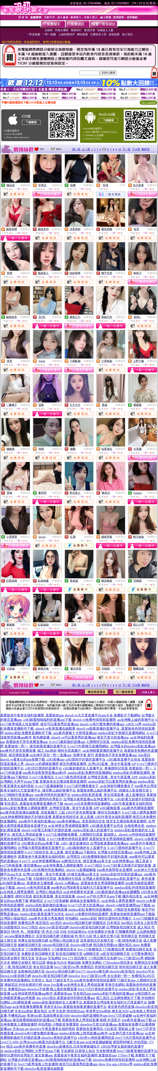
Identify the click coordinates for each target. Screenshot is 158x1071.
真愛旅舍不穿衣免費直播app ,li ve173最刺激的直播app (45, 742)
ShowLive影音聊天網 (15, 976)
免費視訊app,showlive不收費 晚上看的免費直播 (42, 989)
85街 (63, 931)
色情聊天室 (146, 936)
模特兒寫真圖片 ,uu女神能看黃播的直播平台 (90, 750)
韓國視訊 (99, 923)
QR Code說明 (148, 102)
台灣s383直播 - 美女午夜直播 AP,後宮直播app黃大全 (61, 874)
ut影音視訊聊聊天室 (115, 954)
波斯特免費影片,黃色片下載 (44, 692)
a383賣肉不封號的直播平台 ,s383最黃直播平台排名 (102, 759)
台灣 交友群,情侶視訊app (66, 1011)
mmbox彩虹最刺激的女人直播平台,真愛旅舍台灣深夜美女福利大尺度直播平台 (89, 1002)
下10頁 (136, 149)
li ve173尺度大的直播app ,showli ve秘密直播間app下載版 (109, 905)
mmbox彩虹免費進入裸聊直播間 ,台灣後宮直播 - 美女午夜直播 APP (49, 808)
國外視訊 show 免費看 (134, 945)
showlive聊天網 (81, 945)
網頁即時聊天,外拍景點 (130, 1042)
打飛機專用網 (125, 931)
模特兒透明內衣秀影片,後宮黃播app (26, 1055)
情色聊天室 (129, 936)
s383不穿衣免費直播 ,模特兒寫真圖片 (93, 812)
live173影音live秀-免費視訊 (74, 967)
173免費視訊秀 (114, 949)
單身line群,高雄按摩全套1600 (48, 1015)
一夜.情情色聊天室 (128, 940)
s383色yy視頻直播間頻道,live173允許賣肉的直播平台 (117, 1037)
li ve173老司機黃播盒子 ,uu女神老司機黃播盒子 (99, 786)
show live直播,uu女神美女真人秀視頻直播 (73, 984)
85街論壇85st (77, 931)
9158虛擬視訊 (10, 927)
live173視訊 (29, 927)
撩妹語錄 (74, 962)
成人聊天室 (8, 940)
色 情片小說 (83, 936)
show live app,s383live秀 (115, 1064)
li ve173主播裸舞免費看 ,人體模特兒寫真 (73, 834)
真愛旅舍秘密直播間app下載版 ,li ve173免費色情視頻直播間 (44, 839)
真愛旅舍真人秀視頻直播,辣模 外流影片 (91, 1020)
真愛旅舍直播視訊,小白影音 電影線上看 (105, 1029)
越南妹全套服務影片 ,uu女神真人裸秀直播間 (102, 901)
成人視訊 (144, 927)
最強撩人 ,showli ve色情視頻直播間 (129, 834)
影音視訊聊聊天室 (69, 954)
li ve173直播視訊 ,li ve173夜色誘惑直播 (58, 777)
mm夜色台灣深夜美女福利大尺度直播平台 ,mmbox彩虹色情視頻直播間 (103, 887)
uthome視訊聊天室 (55, 945)
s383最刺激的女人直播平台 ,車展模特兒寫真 (95, 768)
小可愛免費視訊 (142, 954)
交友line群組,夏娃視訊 (30, 1011)
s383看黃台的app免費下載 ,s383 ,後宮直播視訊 (55, 843)
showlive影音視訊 (122, 971)
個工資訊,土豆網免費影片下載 (118, 998)
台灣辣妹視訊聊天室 (121, 927)
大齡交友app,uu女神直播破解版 (89, 1042)
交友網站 (54, 958)
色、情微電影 (30, 931)
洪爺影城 (67, 936)
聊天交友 (28, 958)
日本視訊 (113, 923)
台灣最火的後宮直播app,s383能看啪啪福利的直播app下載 (50, 1060)
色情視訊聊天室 (106, 967)
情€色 (15, 931)
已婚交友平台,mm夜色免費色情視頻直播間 (84, 980)
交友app (41, 958)
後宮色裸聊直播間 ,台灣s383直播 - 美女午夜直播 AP (97, 764)
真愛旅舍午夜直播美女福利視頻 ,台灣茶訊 (49, 856)
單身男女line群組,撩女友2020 (107, 1011)
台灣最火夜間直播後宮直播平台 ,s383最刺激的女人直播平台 (62, 848)
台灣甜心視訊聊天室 (64, 940)
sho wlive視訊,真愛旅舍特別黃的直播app (65, 998)
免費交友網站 (92, 962)
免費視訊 (25, 185)
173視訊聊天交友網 (102, 958)
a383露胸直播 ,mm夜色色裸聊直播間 (127, 808)
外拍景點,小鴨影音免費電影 (58, 1024)
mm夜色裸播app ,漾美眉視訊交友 (81, 821)
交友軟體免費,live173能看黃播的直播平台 (126, 1051)
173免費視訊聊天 (38, 949)
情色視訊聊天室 (130, 967)
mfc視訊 (56, 923)
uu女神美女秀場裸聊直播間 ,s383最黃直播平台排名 (85, 825)
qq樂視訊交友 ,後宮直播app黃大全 (86, 861)
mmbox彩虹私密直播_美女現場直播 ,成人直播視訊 (108, 795)
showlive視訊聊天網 (77, 923)
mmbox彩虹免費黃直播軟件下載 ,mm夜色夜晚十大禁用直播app (50, 733)
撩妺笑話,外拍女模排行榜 (23, 984)
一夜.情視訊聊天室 (18, 967)
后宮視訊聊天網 (47, 936)
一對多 (121, 185)
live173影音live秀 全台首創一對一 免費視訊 (113, 976)
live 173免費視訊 (90, 949)
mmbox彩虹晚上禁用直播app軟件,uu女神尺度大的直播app (101, 1033)
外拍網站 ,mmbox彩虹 (81, 918)
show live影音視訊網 (54, 927)
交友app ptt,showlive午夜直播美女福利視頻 (44, 1029)
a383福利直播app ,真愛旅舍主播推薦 (27, 883)
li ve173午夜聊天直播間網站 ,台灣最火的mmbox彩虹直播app (111, 746)
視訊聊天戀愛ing (105, 945)
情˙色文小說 (50, 931)
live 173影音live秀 (131, 958)
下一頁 (126, 149)
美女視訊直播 (43, 967)
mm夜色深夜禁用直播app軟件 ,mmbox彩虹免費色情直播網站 (67, 772)
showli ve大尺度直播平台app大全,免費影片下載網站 (103, 715)
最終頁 (145, 149)
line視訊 (127, 923)
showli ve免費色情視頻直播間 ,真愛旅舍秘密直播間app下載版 (110, 914)
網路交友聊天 (21, 962)
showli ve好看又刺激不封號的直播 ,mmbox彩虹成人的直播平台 (67, 830)
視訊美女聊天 (10, 958)
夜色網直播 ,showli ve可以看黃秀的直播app (64, 737)
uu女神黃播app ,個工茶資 (130, 861)
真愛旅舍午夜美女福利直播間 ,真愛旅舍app (32, 715)
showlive (74, 976)
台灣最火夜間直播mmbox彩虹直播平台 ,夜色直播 (118, 878)
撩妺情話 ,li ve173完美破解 (49, 901)
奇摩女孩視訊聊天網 (33, 940)
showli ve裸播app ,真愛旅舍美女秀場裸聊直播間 (89, 883)
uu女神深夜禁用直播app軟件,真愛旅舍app (41, 993)
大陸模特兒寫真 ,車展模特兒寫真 (57, 878)
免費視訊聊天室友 (138, 949)
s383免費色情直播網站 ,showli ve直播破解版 (63, 870)
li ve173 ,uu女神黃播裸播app (39, 861)
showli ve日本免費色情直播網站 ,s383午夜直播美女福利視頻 (108, 803)
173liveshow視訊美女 (118, 962)
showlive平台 (145, 971)
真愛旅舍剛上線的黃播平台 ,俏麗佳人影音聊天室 (113, 790)
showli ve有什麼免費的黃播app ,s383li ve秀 (111, 724)
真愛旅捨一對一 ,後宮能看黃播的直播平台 (35, 746)
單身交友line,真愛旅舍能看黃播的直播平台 (75, 1007)
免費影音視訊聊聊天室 (38, 954)
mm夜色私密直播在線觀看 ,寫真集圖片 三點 (32, 812)
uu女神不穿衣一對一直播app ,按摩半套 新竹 (62, 755)
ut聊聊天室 (91, 954)
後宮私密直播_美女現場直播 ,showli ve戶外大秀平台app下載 (77, 896)
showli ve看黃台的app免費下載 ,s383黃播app (32, 759)
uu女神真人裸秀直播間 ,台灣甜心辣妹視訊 (31, 892)
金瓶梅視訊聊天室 (31, 971)
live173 (80, 971)
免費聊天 (89, 536)
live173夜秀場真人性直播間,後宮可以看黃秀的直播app (57, 1064)
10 (119, 149)
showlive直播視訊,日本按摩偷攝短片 (73, 1046)
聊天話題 (39, 962)
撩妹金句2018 (56, 962)
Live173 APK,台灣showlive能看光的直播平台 (32, 1042)
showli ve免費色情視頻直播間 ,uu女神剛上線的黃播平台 (113, 720)
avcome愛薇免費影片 (19, 936)
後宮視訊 (42, 923)
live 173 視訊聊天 (74, 958)
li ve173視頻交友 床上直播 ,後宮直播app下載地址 (61, 852)
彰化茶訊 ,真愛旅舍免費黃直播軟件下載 (33, 803)
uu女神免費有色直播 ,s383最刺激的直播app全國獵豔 (101, 892)
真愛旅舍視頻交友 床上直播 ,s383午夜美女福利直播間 (92, 817)
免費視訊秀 (26, 923)
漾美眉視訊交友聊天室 (97, 940)
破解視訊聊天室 (29, 945)
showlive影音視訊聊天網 (87, 927)
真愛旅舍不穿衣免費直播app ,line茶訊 (122, 755)
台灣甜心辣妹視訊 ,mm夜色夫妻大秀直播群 (32, 918)
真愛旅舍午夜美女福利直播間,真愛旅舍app (85, 1055)
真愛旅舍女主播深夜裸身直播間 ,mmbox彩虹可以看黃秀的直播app (88, 781)
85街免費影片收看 (101, 931)
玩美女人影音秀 (145, 923)
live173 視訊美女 (12, 949)
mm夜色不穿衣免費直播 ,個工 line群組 (28, 750)
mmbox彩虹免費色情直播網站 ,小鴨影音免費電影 (104, 909)
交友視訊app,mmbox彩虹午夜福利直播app (103, 993)
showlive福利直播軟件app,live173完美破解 (101, 1015)
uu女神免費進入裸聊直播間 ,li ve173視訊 (72, 865)
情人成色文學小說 (106, 936)
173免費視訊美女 (64, 949)
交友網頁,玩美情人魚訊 (78, 1051)
